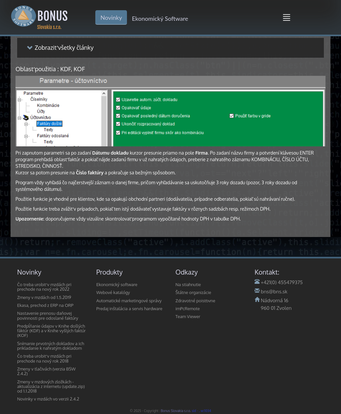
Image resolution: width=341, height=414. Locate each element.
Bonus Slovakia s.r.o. (176, 411)
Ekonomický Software (160, 18)
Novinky (111, 17)
